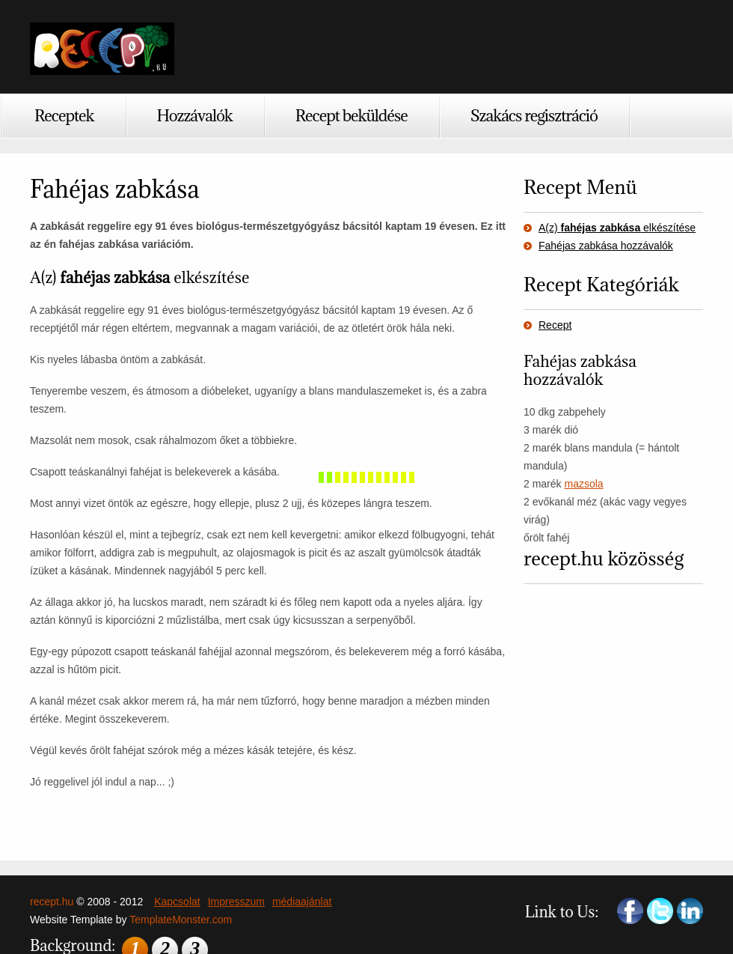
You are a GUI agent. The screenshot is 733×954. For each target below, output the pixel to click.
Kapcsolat (177, 902)
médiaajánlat (301, 902)
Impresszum (236, 902)
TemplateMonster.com (180, 920)
